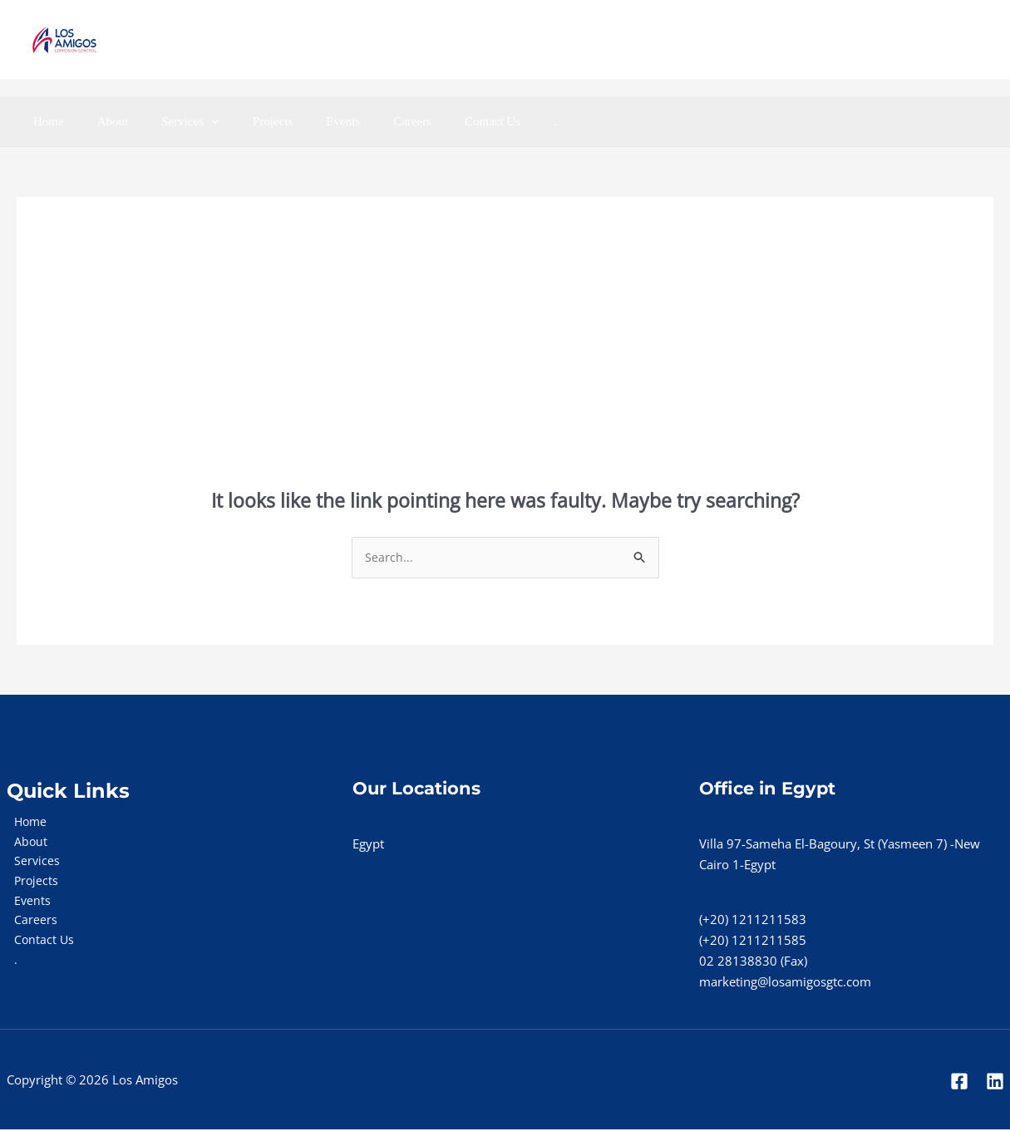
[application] (191, 121)
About (100, 121)
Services (169, 121)
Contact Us (438, 121)
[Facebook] (909, 40)
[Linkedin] (946, 40)
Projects (244, 121)
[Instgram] (983, 40)
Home (44, 121)
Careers (366, 121)
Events (305, 121)
